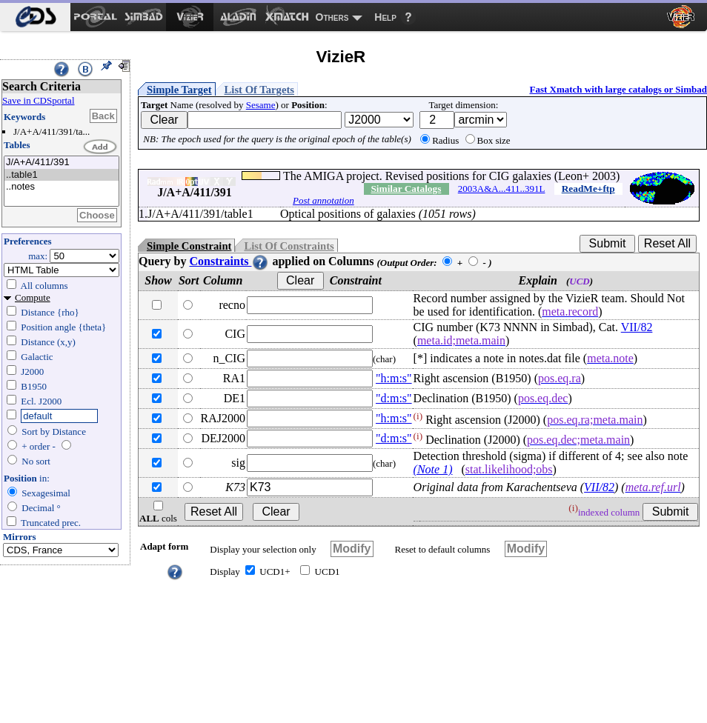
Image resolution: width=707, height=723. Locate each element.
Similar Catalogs (406, 188)
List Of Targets (259, 90)
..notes (61, 187)
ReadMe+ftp (588, 188)
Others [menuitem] (332, 17)
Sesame (261, 104)
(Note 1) (433, 469)
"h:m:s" (394, 378)
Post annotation (323, 200)
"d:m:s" (394, 398)
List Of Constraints (288, 246)
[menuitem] (35, 17)
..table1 (61, 175)
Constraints (229, 261)
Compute (32, 297)
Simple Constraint (189, 246)
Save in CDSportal (38, 100)
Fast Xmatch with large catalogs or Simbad (618, 89)
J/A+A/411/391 (61, 162)
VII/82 (637, 327)
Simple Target (179, 90)
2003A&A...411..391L (501, 188)
